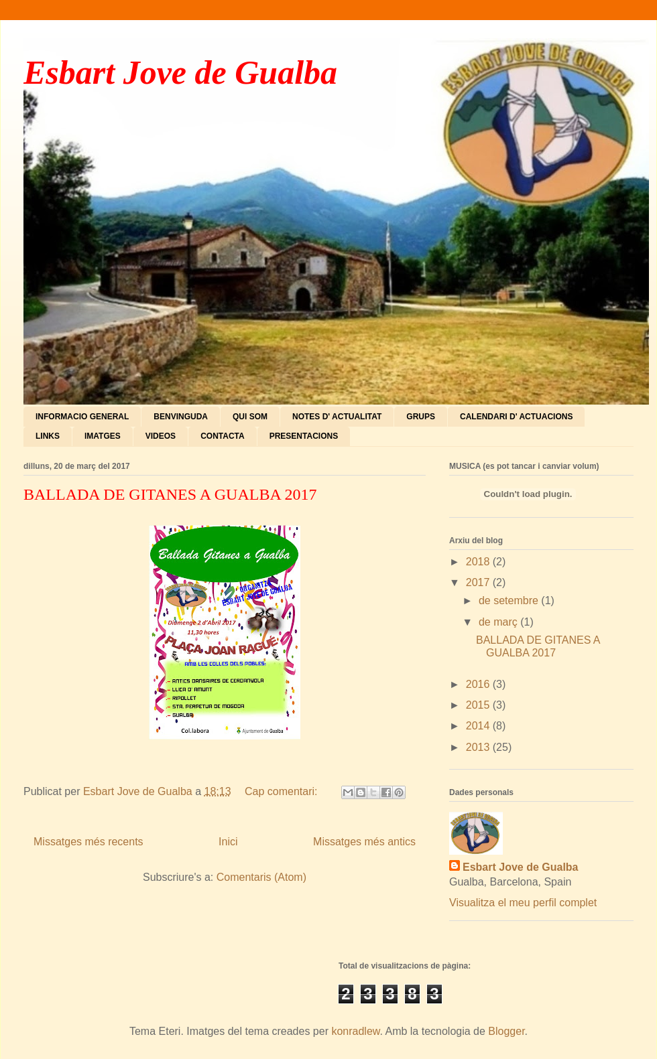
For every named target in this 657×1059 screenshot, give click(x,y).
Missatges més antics (364, 841)
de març (499, 622)
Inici (228, 841)
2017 (479, 582)
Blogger (506, 1031)
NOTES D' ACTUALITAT (336, 416)
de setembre (510, 600)
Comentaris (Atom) (261, 877)
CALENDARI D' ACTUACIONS (516, 416)
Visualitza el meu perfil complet (523, 902)
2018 (479, 561)
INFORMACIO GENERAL (82, 416)
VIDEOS (160, 436)
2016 (479, 684)
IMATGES (102, 436)
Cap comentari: (282, 791)
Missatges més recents (88, 841)
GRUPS (420, 416)
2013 (479, 747)
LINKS (48, 436)
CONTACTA (222, 436)
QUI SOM (250, 416)
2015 (479, 705)
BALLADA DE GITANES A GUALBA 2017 (169, 494)
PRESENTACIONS (304, 436)
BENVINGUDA (181, 416)
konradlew (355, 1031)
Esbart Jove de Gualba (180, 72)
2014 (479, 725)
